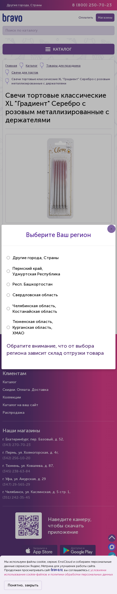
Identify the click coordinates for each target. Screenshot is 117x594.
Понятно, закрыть (23, 585)
